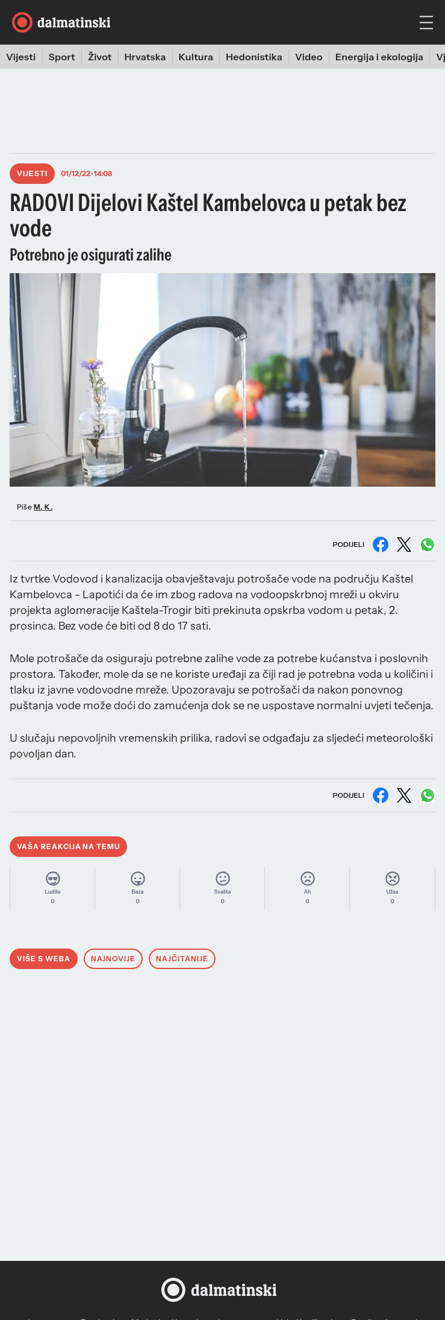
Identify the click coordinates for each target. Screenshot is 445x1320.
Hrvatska (145, 57)
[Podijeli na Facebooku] (380, 544)
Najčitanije (182, 958)
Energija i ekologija (379, 57)
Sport (62, 57)
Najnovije (113, 958)
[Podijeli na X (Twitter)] (404, 544)
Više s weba (43, 958)
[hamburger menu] (426, 23)
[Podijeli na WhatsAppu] (427, 544)
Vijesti (21, 57)
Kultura (196, 57)
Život (100, 57)
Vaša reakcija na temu (68, 846)
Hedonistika (254, 57)
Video (309, 57)
